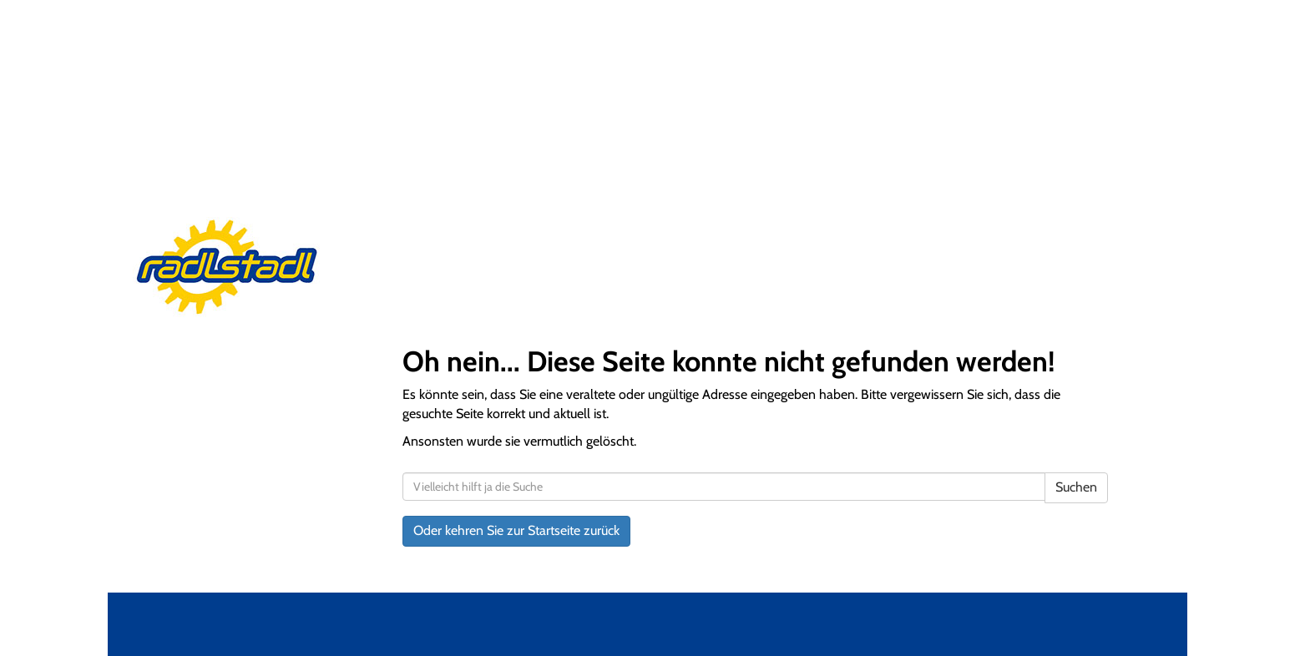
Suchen (1076, 487)
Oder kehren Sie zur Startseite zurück (516, 530)
